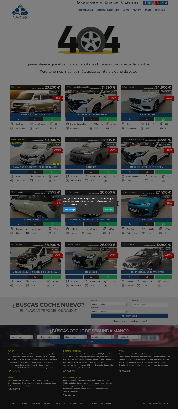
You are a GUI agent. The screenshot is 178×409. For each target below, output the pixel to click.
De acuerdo (108, 209)
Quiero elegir (69, 209)
